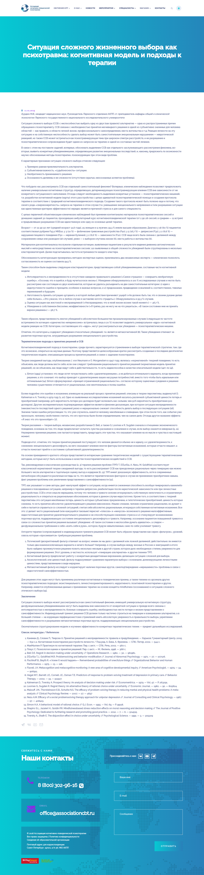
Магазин (144, 8)
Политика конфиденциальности (64, 837)
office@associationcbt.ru (67, 813)
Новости (90, 8)
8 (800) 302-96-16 (57, 785)
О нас (77, 8)
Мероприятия (106, 8)
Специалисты (126, 8)
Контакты (160, 8)
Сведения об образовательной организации (48, 840)
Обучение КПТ (61, 8)
